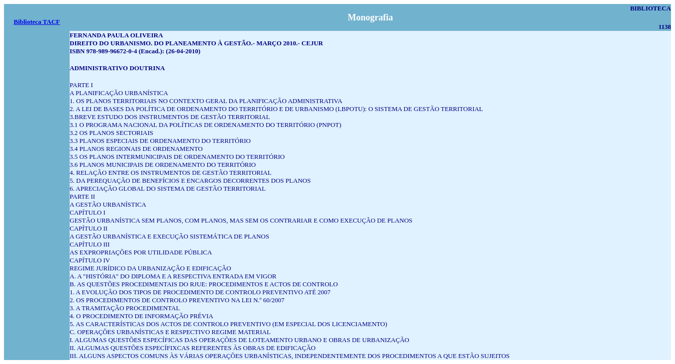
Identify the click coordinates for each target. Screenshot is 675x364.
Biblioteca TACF (36, 21)
